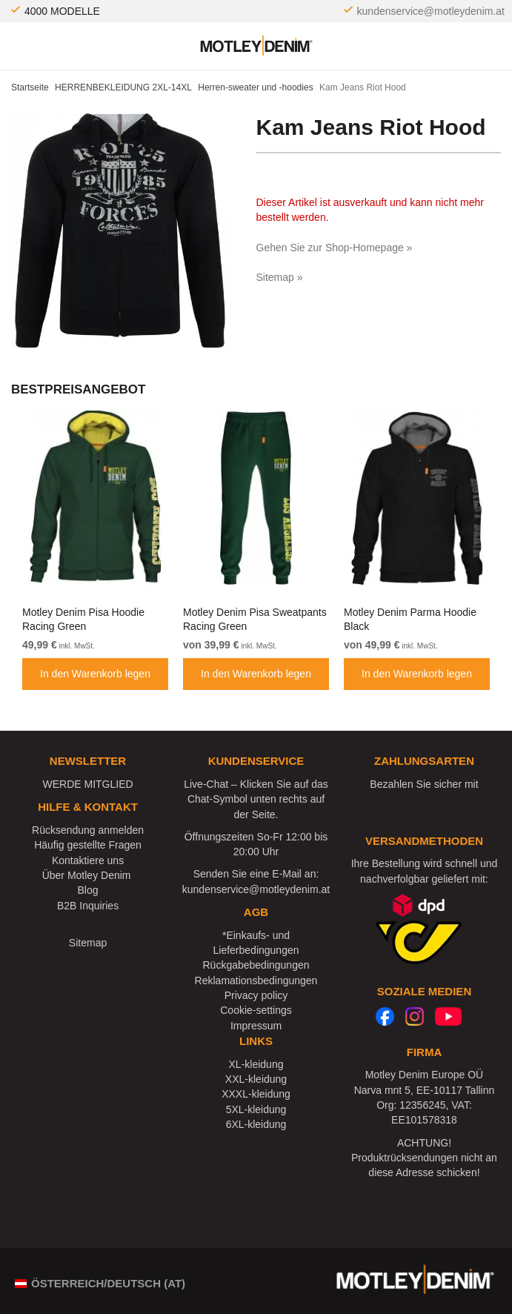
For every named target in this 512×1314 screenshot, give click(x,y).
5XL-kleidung (256, 1109)
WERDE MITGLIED (87, 784)
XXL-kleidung (256, 1079)
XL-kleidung (256, 1064)
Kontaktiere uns (88, 860)
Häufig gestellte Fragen (88, 845)
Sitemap (88, 943)
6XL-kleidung (256, 1124)
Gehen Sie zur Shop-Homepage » (334, 247)
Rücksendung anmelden (88, 830)
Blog (88, 890)
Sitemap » (279, 277)
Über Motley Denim (88, 875)
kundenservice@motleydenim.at (431, 11)
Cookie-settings (256, 1010)
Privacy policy (256, 995)
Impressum (256, 1026)
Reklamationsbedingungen (256, 980)
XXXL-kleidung (256, 1094)
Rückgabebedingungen (255, 965)
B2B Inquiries (88, 906)
